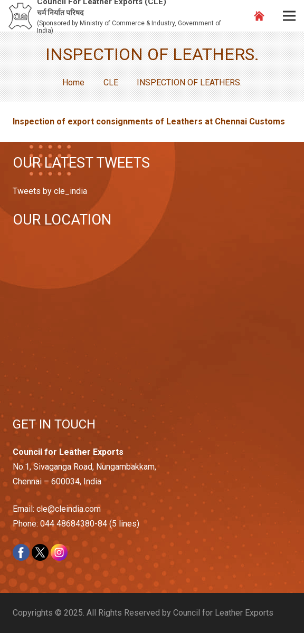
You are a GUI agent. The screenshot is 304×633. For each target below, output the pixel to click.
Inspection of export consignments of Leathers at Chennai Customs (149, 121)
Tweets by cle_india (50, 191)
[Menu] (289, 16)
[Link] (20, 16)
